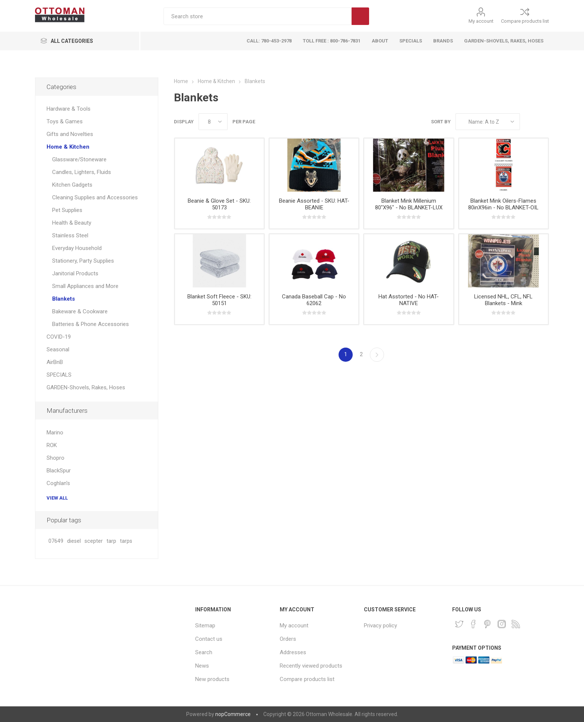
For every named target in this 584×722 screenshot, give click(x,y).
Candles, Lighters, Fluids (81, 172)
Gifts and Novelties (70, 134)
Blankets (63, 298)
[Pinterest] (487, 624)
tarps (126, 541)
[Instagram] (502, 624)
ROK (52, 445)
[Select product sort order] (488, 121)
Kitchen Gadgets (72, 184)
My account (481, 21)
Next (377, 355)
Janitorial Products (75, 273)
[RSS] (516, 624)
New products (212, 679)
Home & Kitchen (68, 146)
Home (181, 81)
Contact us (208, 639)
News (202, 665)
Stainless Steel (70, 235)
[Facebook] (473, 624)
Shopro (55, 458)
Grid (529, 121)
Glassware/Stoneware (79, 159)
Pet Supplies (67, 210)
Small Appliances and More (85, 286)
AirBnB (55, 362)
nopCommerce (233, 714)
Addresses (293, 652)
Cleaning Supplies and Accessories (95, 197)
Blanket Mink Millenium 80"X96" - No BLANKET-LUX (408, 204)
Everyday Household (77, 248)
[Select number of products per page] (213, 121)
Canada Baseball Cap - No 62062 (314, 300)
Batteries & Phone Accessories (90, 324)
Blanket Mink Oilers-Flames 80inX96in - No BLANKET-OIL (503, 204)
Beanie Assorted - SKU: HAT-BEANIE (314, 204)
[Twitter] (459, 624)
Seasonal (58, 349)
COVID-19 (59, 336)
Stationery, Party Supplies (83, 260)
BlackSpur (59, 470)
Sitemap (205, 625)
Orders (288, 639)
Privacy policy (380, 625)
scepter (94, 541)
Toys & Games (65, 121)
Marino (55, 432)
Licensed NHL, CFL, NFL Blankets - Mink (503, 300)
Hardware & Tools (69, 108)
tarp (111, 541)
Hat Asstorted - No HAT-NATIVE (408, 300)
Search (360, 16)
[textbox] (258, 16)
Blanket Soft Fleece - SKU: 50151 (219, 300)
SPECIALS (59, 374)
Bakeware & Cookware (80, 311)
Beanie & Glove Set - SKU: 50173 (219, 204)
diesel (74, 541)
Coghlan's (58, 483)
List (543, 121)
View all (57, 498)
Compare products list (525, 21)
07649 (55, 541)
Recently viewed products (311, 665)
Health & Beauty (71, 222)
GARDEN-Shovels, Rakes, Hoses (86, 387)
